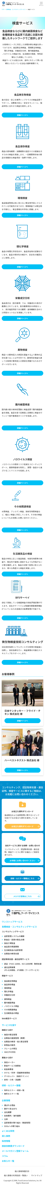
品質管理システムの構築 (14, 936)
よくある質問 (8, 1130)
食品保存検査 (9, 984)
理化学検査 (8, 991)
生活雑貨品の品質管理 (13, 950)
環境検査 (7, 988)
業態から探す (7, 1057)
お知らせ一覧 (8, 1160)
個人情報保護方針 (22, 1171)
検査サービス (7, 975)
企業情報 (6, 1100)
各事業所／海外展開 (12, 1115)
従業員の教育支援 (11, 953)
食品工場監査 (9, 943)
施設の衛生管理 (10, 1034)
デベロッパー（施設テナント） (17, 1076)
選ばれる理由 (9, 1105)
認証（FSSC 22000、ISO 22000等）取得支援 (22, 963)
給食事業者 (8, 1069)
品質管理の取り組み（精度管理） (18, 1122)
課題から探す (7, 1030)
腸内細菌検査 (9, 1002)
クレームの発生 (10, 1048)
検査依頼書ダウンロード (13, 1145)
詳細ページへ (22, 115)
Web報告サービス (9, 1018)
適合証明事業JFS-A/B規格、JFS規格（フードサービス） (22, 968)
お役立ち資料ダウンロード (22, 826)
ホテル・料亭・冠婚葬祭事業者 (17, 1072)
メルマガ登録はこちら (22, 896)
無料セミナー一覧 (11, 1093)
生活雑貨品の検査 (11, 1013)
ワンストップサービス (12, 921)
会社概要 (7, 1112)
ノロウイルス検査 (11, 1006)
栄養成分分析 (9, 995)
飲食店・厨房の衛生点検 (14, 939)
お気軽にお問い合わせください (22, 860)
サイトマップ (36, 1175)
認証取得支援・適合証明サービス (15, 959)
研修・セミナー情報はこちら (22, 878)
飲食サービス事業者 (12, 1065)
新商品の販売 (9, 1045)
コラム (5, 1155)
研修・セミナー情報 (11, 1085)
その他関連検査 (10, 1009)
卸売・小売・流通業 (12, 1079)
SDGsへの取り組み (12, 1126)
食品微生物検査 (10, 981)
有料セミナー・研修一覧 (14, 1090)
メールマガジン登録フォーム (15, 1150)
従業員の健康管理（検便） (15, 1038)
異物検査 (7, 999)
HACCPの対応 (10, 1052)
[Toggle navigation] (41, 3)
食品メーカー (9, 1062)
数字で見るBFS (10, 1108)
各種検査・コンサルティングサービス (19, 926)
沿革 (6, 1119)
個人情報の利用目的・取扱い (16, 1175)
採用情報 (6, 1140)
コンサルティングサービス (13, 931)
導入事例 (6, 1135)
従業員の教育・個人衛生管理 (16, 1041)
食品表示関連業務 (11, 946)
